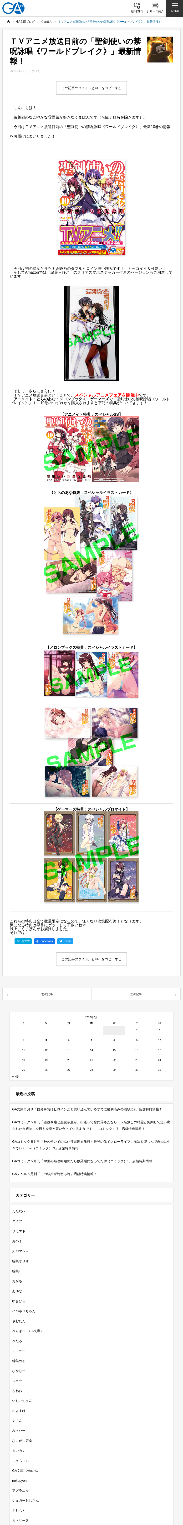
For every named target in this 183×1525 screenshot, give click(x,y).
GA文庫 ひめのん (25, 1470)
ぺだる (17, 1341)
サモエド (18, 1231)
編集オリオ (20, 1261)
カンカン (18, 1451)
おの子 (17, 1241)
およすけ (18, 1411)
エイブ (17, 1221)
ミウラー (18, 1351)
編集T (16, 1271)
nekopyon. (20, 1480)
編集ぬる (18, 1361)
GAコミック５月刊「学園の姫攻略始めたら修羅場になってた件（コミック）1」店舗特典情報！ (84, 1161)
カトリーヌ (20, 1520)
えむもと (18, 1510)
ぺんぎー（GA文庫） (28, 1331)
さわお (17, 1391)
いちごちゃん (22, 1401)
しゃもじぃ (20, 1461)
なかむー (18, 1371)
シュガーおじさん (25, 1500)
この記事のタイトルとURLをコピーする (91, 88)
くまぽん (34, 71)
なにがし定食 (22, 1441)
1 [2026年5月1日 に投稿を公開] (114, 1030)
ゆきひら (18, 1301)
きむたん (18, 1321)
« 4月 (16, 1076)
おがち (17, 1281)
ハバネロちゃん (24, 1311)
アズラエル (20, 1490)
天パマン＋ (20, 1251)
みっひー (18, 1431)
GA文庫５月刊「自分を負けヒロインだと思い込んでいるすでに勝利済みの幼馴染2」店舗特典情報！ (87, 1109)
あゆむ (17, 1291)
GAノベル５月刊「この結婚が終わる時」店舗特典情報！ (54, 1174)
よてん (17, 1421)
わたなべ (18, 1211)
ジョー (17, 1381)
